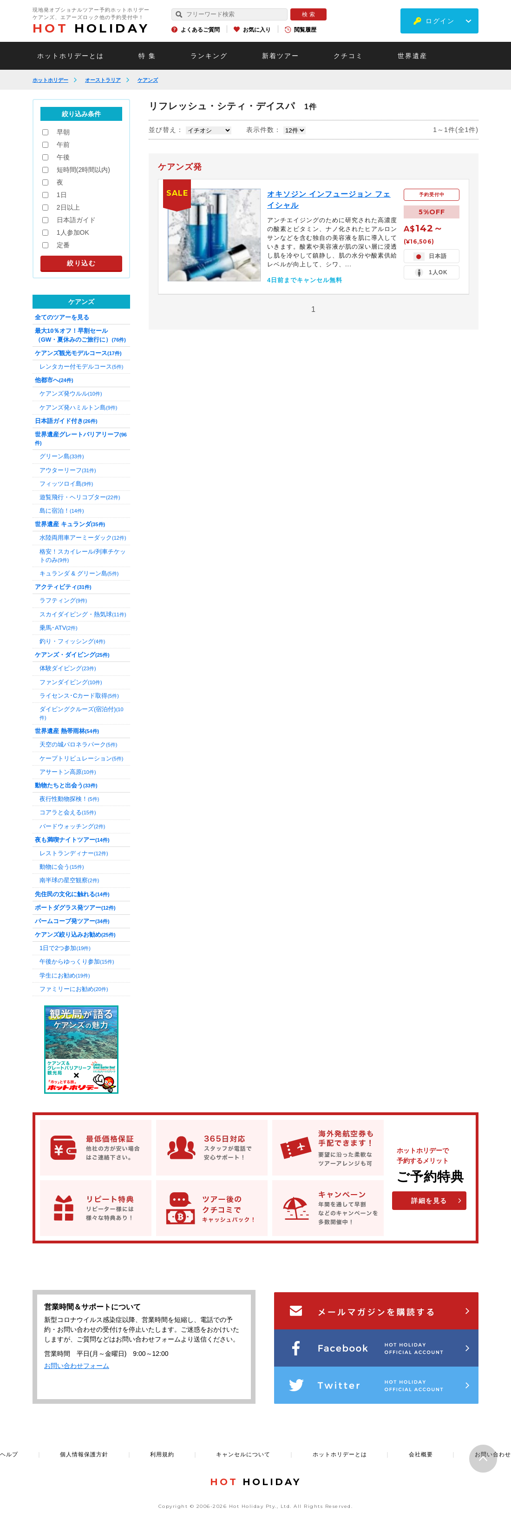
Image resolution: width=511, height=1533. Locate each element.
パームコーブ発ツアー (72, 921)
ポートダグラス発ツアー (75, 907)
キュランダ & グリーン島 (78, 573)
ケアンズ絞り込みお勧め (75, 934)
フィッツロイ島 (66, 483)
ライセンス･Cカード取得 (79, 695)
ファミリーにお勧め (73, 988)
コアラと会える (67, 812)
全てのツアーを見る (62, 317)
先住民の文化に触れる (72, 894)
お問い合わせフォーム (76, 1365)
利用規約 (162, 1454)
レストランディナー (73, 853)
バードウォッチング (72, 826)
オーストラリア (103, 80)
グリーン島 (61, 456)
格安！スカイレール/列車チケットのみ (82, 555)
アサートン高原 (67, 771)
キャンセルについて (243, 1454)
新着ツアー (280, 55)
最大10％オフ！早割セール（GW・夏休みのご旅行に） (80, 335)
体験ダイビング (67, 668)
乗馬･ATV (58, 627)
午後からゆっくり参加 (76, 961)
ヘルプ (9, 1454)
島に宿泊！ (61, 510)
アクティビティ (63, 586)
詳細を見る (429, 1200)
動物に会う (61, 866)
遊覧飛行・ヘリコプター (79, 497)
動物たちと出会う (66, 785)
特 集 (147, 55)
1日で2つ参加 (65, 948)
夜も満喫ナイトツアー (72, 839)
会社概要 (421, 1454)
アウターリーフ (67, 470)
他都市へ (54, 380)
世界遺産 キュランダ (70, 524)
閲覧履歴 (305, 29)
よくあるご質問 (200, 29)
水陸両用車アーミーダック (82, 537)
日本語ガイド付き (66, 420)
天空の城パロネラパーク (78, 744)
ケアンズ (148, 80)
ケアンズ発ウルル (70, 393)
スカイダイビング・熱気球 (82, 614)
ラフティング (63, 600)
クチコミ (348, 55)
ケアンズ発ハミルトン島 (78, 407)
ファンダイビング (70, 682)
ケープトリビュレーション (81, 758)
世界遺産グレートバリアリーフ (81, 438)
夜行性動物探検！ (69, 798)
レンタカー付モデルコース (81, 366)
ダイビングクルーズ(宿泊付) (81, 713)
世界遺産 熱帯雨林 (67, 730)
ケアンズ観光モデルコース (78, 353)
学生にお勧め (64, 975)
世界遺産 (412, 55)
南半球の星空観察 (69, 880)
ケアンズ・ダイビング (72, 654)
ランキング (209, 55)
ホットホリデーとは (70, 55)
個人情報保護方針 (84, 1454)
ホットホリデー (50, 80)
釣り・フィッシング (72, 641)
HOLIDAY (91, 28)
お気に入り (257, 29)
